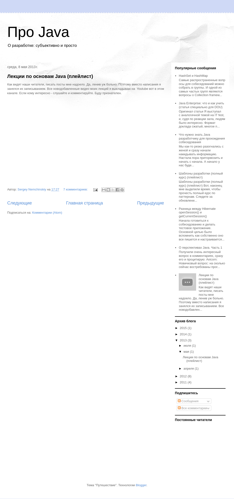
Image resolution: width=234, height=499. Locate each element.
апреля (189, 368)
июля (188, 345)
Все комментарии (192, 408)
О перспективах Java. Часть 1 (200, 247)
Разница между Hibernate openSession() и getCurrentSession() (197, 212)
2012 (184, 376)
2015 (184, 328)
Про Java (38, 32)
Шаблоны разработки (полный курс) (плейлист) (201, 175)
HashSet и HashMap (193, 75)
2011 (184, 382)
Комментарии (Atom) (47, 212)
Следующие (19, 203)
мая (187, 351)
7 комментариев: (76, 189)
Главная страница (84, 203)
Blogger (141, 485)
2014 (184, 334)
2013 (184, 340)
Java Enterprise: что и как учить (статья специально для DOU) (201, 105)
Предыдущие (150, 203)
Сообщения (188, 401)
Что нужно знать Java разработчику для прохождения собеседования (202, 138)
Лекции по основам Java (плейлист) (50, 76)
